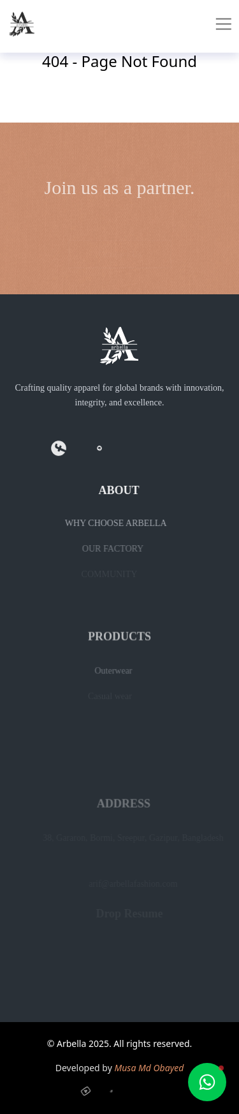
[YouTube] (88, 1090)
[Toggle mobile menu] (226, 20)
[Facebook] (58, 451)
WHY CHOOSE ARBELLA (110, 523)
